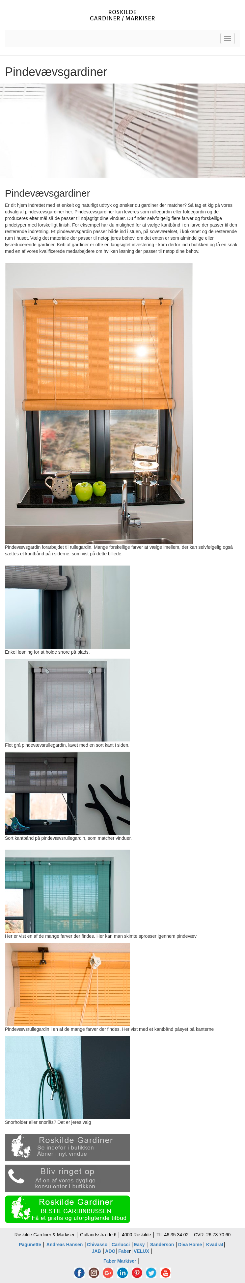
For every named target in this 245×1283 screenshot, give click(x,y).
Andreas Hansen (64, 1244)
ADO (110, 1251)
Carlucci (121, 1244)
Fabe (123, 1251)
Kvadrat (214, 1244)
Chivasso (97, 1244)
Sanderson (162, 1244)
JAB (96, 1251)
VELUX (141, 1251)
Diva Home (190, 1244)
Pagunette (30, 1244)
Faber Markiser (119, 1261)
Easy (140, 1244)
